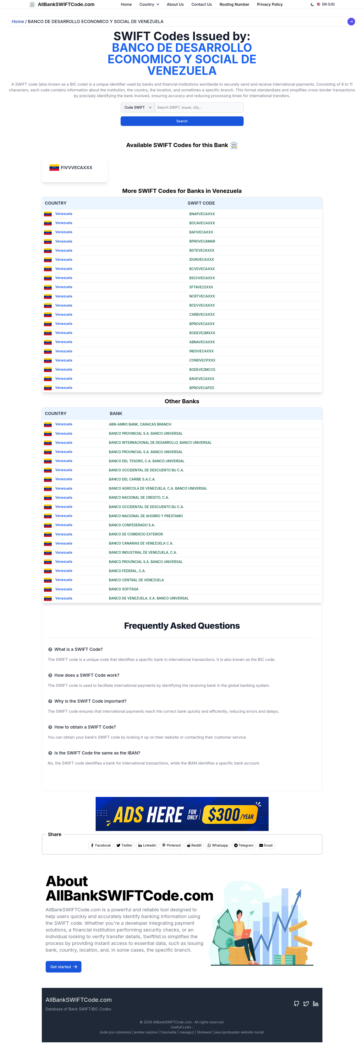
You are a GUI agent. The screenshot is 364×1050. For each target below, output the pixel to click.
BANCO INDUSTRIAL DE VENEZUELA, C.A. (143, 552)
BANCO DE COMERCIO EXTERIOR (136, 534)
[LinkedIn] (316, 1004)
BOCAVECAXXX (202, 223)
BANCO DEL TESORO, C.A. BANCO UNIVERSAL (147, 461)
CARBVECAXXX (202, 314)
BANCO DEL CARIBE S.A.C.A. (132, 479)
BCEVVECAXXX (202, 305)
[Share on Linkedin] (147, 845)
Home (126, 4)
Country (149, 4)
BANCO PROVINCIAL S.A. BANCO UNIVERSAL (146, 433)
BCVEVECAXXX (202, 269)
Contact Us (201, 4)
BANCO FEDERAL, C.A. (127, 571)
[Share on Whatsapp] (218, 845)
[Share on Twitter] (124, 845)
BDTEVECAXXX (201, 250)
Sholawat (204, 1032)
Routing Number (234, 4)
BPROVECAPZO (201, 388)
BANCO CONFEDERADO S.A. (132, 525)
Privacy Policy (270, 4)
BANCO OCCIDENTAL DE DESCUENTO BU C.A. (146, 470)
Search (182, 121)
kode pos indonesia (115, 1032)
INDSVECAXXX (201, 351)
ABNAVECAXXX (202, 342)
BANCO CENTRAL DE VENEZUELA (136, 580)
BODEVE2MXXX (202, 333)
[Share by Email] (266, 845)
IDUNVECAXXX (201, 259)
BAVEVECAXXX (201, 379)
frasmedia (168, 1032)
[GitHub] (296, 1004)
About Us (175, 4)
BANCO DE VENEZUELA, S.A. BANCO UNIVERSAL (149, 598)
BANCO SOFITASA (123, 589)
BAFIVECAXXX (201, 232)
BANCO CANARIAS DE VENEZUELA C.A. (141, 543)
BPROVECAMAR (202, 241)
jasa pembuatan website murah (239, 1032)
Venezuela (58, 214)
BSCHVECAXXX (202, 278)
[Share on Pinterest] (171, 845)
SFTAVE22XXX (201, 287)
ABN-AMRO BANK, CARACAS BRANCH (140, 424)
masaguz (186, 1032)
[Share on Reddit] (194, 845)
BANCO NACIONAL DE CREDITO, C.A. (139, 497)
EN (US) (326, 4)
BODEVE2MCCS (202, 370)
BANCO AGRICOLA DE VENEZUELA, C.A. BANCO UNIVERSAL (158, 488)
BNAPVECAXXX (202, 214)
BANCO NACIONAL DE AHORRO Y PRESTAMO (146, 516)
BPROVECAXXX (202, 324)
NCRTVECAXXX (202, 296)
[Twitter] (306, 1004)
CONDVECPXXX (202, 360)
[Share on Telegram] (244, 845)
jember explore (146, 1032)
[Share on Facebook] (100, 845)
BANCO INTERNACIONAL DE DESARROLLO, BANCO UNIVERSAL (160, 442)
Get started (64, 966)
